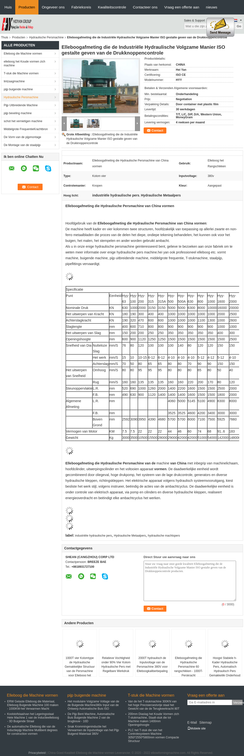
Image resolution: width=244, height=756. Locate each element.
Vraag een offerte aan (181, 7)
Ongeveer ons (53, 7)
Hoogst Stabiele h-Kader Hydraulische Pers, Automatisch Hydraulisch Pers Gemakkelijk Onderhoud (224, 666)
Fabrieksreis (81, 7)
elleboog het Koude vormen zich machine (24, 63)
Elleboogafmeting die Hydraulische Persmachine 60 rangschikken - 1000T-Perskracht (188, 666)
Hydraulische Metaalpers (130, 535)
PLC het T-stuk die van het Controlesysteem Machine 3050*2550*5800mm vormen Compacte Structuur (153, 735)
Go (239, 26)
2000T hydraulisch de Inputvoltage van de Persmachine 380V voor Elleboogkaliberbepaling (152, 664)
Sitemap (205, 722)
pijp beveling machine (18, 113)
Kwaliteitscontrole (112, 7)
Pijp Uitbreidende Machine (21, 105)
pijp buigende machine (18, 89)
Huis (8, 7)
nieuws (211, 7)
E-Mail (192, 722)
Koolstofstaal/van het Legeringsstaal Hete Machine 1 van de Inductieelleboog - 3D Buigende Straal (33, 717)
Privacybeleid (37, 753)
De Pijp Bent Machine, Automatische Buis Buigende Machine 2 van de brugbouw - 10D (91, 717)
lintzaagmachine (14, 81)
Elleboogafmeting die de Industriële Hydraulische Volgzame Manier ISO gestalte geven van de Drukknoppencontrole (102, 139)
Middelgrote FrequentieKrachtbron (26, 129)
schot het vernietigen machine (23, 121)
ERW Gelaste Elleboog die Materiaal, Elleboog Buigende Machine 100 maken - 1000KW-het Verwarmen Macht (33, 705)
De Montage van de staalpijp (22, 145)
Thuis (4, 37)
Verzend (238, 702)
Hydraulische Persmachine (46, 37)
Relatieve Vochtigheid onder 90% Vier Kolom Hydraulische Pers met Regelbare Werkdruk (116, 664)
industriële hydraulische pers (93, 535)
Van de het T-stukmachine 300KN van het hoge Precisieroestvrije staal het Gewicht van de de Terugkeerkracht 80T (154, 705)
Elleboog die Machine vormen (23, 53)
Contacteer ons (145, 7)
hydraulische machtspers (164, 535)
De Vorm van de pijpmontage (22, 137)
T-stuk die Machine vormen (21, 73)
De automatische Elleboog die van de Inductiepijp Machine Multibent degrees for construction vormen (32, 730)
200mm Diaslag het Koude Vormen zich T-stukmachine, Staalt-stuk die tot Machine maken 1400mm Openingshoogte (153, 719)
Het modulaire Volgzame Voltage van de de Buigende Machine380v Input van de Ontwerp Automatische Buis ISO (93, 705)
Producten (27, 7)
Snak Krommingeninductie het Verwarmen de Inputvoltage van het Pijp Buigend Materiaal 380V (93, 730)
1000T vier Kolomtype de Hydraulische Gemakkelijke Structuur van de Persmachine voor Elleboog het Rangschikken (80, 668)
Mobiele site (196, 728)
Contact (157, 130)
